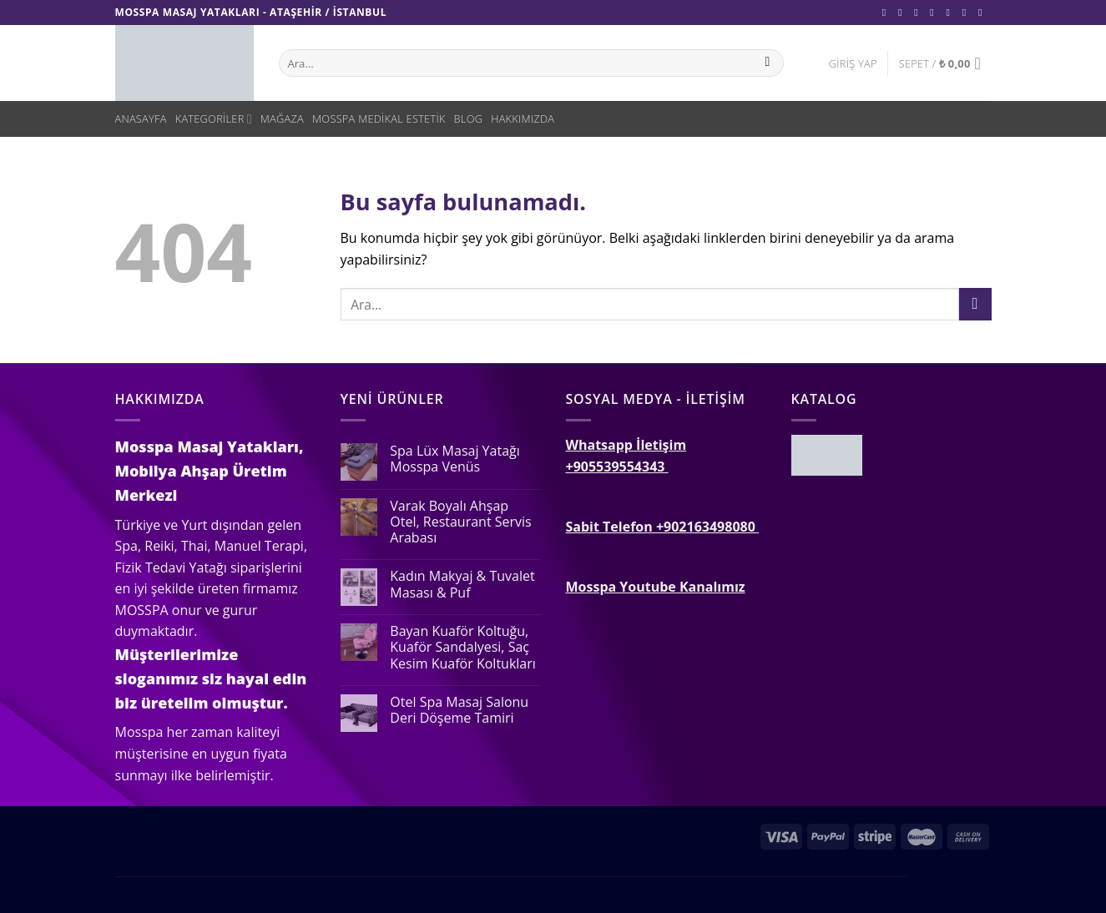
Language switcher (172, 865)
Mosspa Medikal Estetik (379, 118)
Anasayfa (141, 118)
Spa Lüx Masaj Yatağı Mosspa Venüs (454, 459)
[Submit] (975, 304)
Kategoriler (213, 119)
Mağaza (282, 118)
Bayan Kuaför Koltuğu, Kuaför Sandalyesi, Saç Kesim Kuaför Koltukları (463, 647)
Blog (468, 118)
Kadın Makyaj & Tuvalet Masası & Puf (462, 584)
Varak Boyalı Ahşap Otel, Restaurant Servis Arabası (460, 522)
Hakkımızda (522, 118)
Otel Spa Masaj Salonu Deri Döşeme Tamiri (459, 710)
